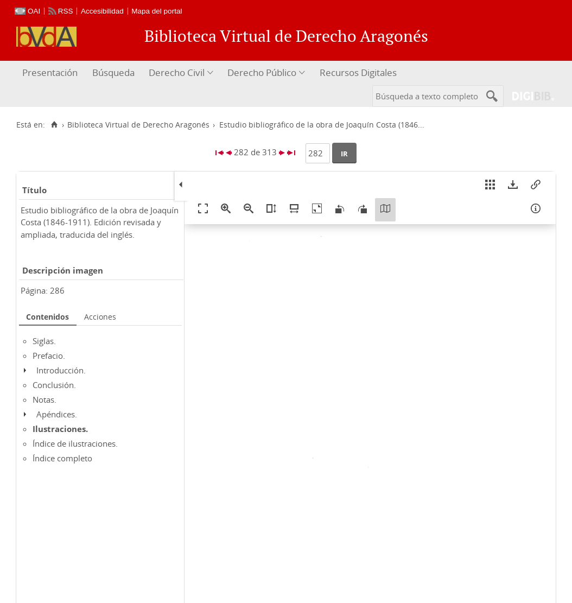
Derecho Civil (177, 72)
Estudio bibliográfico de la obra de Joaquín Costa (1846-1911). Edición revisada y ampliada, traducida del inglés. (100, 222)
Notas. (44, 399)
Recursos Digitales (358, 72)
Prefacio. (49, 355)
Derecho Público (261, 72)
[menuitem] (51, 73)
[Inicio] (54, 125)
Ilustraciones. (60, 428)
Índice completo (62, 458)
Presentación (50, 72)
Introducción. (61, 370)
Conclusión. (54, 384)
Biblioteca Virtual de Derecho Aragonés (138, 125)
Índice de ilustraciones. (75, 443)
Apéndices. (56, 414)
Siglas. (44, 340)
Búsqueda (113, 72)
